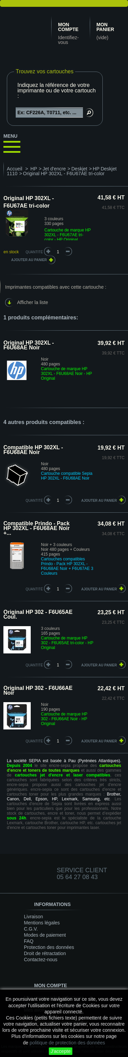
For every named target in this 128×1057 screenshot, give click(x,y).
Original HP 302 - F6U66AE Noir (37, 690)
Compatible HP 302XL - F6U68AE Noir (33, 449)
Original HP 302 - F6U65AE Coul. (37, 614)
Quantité (34, 252)
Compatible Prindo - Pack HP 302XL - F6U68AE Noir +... (36, 528)
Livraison (33, 916)
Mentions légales (42, 922)
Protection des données (49, 947)
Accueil (14, 168)
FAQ (28, 941)
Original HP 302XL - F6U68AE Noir (28, 345)
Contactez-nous (40, 959)
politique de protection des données (67, 1042)
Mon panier (105, 27)
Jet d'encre (54, 168)
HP (33, 168)
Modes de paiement (45, 935)
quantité (34, 500)
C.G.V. (31, 929)
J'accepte (61, 1051)
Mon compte (68, 27)
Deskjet (79, 168)
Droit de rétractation (45, 953)
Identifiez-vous (68, 40)
